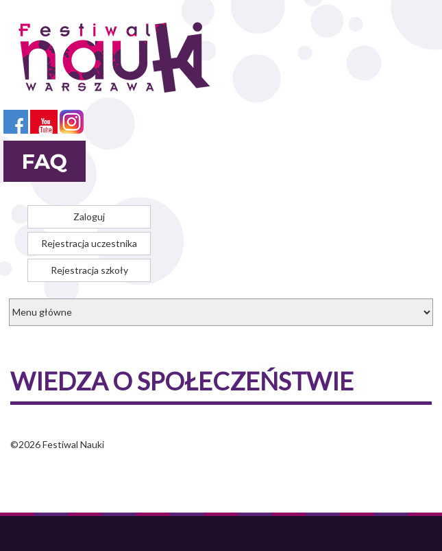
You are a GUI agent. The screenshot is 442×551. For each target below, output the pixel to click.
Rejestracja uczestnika (89, 243)
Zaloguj (89, 216)
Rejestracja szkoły (89, 270)
